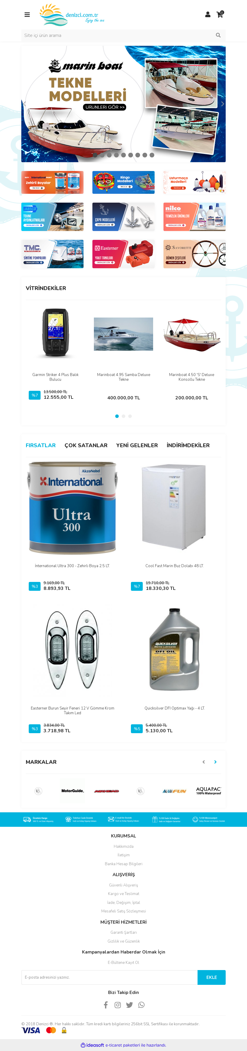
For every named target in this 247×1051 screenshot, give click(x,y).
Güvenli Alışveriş (123, 885)
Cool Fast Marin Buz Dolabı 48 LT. (174, 566)
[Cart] (220, 15)
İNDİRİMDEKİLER (188, 445)
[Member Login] (208, 14)
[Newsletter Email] (109, 977)
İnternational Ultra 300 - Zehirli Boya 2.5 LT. (72, 566)
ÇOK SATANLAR (86, 445)
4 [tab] (116, 155)
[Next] (223, 104)
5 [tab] (123, 155)
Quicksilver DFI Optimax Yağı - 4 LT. (175, 708)
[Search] (123, 35)
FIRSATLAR (41, 445)
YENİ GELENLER (137, 445)
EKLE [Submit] (211, 977)
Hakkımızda (124, 846)
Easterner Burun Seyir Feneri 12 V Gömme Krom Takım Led (72, 711)
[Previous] (24, 104)
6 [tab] (130, 155)
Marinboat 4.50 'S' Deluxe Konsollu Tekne (191, 377)
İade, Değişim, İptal (123, 902)
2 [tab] (102, 155)
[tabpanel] (123, 104)
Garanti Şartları (123, 932)
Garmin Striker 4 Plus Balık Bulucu (55, 377)
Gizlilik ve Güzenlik (124, 941)
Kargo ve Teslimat (123, 894)
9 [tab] (152, 155)
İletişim (124, 855)
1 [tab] (95, 155)
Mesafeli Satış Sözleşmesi (123, 911)
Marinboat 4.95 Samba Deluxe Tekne (123, 377)
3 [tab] (109, 155)
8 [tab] (144, 155)
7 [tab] (137, 155)
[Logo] (72, 14)
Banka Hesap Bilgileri (123, 864)
